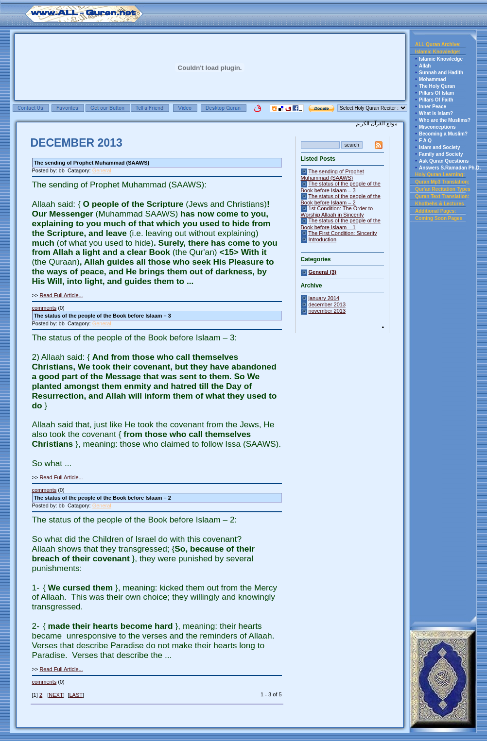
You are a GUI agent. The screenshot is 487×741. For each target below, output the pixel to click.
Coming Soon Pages (438, 218)
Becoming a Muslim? (443, 133)
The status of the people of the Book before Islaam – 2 (341, 199)
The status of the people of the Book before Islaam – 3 (341, 187)
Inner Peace (432, 106)
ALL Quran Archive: (438, 44)
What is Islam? (436, 113)
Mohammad (432, 79)
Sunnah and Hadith (441, 72)
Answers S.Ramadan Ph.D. (450, 167)
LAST (76, 695)
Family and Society (441, 154)
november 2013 (327, 311)
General (101, 170)
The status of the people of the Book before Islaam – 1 (341, 224)
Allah (425, 65)
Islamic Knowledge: (437, 51)
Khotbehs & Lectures (439, 203)
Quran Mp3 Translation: (442, 182)
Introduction (322, 239)
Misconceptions (437, 127)
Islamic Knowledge (441, 59)
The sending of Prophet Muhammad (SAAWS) (332, 174)
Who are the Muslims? (444, 120)
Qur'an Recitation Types (442, 189)
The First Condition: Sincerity (342, 233)
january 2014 (324, 298)
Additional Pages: (435, 211)
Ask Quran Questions (444, 161)
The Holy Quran (437, 86)
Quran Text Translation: (442, 196)
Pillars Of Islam (436, 93)
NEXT (56, 695)
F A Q (425, 140)
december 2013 (327, 304)
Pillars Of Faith (436, 99)
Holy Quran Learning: (440, 174)
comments (44, 308)
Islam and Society (439, 147)
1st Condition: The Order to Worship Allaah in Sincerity (337, 211)
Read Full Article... (61, 295)
